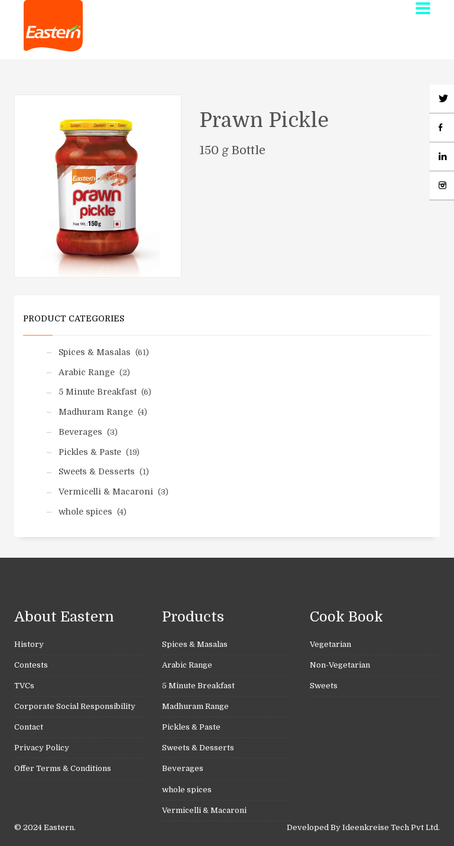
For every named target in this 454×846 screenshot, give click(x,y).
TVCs (24, 685)
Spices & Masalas (95, 352)
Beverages (80, 432)
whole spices (85, 511)
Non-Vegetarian (340, 664)
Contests (31, 664)
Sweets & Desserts (97, 471)
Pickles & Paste (90, 452)
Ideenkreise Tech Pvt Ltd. (391, 827)
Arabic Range (87, 372)
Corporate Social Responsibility (74, 706)
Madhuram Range (96, 412)
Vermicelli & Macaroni (106, 491)
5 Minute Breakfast (98, 391)
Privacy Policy (41, 747)
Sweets (324, 685)
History (29, 644)
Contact (28, 727)
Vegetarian (330, 644)
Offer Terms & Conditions (62, 768)
